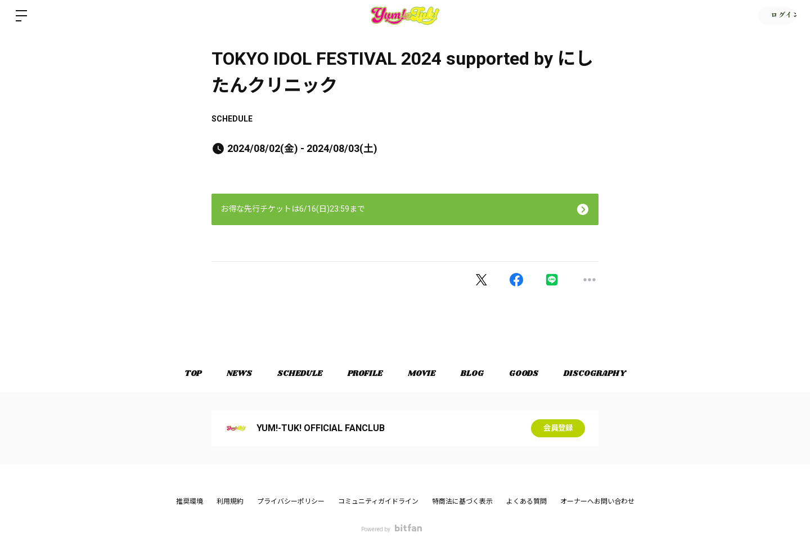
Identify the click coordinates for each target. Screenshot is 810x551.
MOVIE (423, 373)
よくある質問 (526, 501)
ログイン (776, 15)
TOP (183, 373)
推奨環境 (189, 501)
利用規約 (230, 501)
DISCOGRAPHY (605, 373)
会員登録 (558, 428)
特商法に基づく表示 (462, 501)
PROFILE (363, 373)
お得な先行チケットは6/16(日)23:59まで (292, 208)
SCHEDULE (232, 118)
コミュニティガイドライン (378, 501)
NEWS (232, 373)
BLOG (476, 373)
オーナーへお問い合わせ (597, 501)
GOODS (531, 373)
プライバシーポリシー (291, 501)
